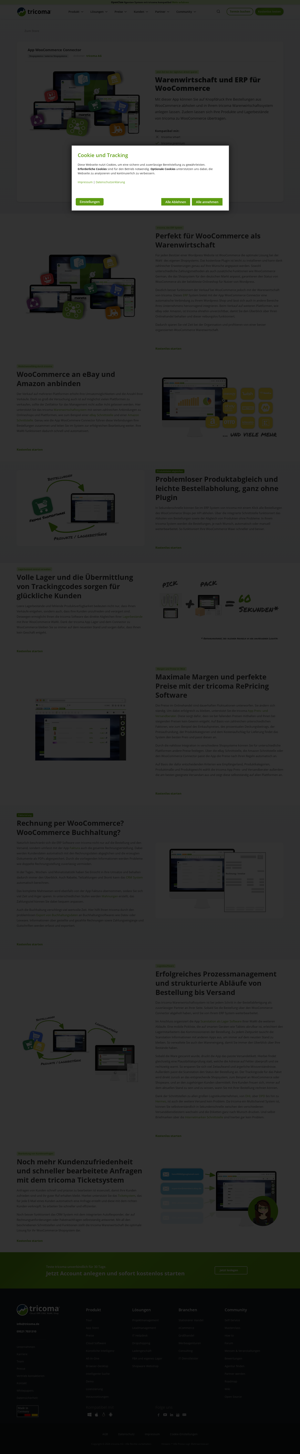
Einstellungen (90, 201)
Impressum (85, 182)
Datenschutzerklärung (110, 182)
